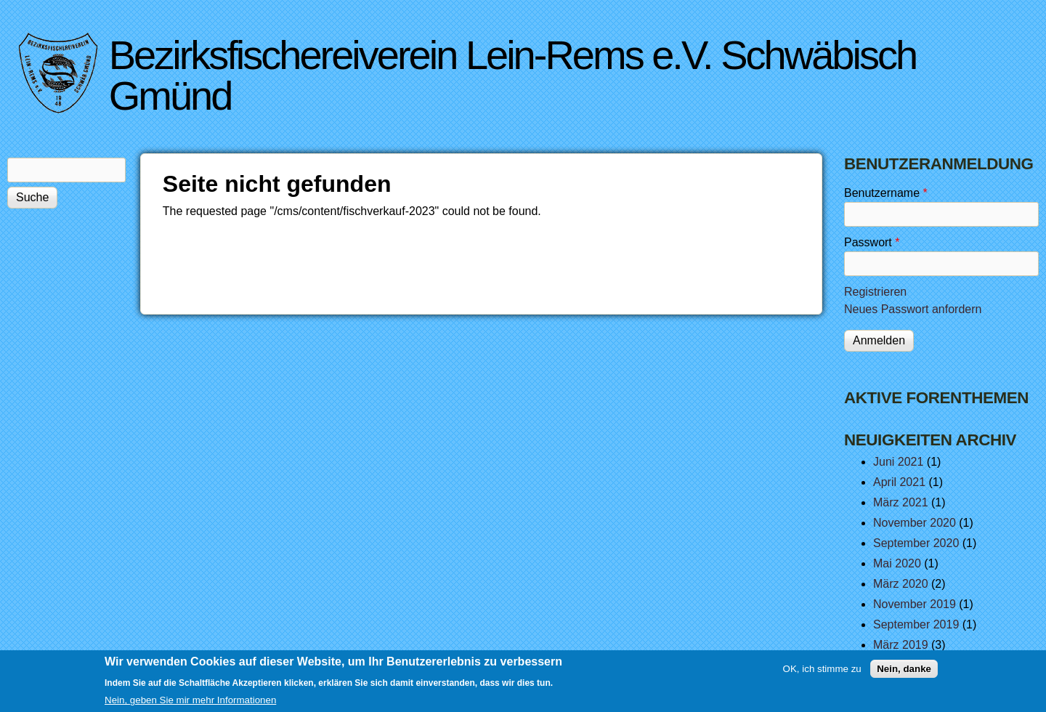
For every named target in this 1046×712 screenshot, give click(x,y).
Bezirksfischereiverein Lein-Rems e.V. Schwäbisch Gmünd (512, 75)
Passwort (871, 242)
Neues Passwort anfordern (912, 309)
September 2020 (916, 543)
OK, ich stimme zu (822, 673)
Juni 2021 (898, 462)
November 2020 (914, 523)
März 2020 (900, 584)
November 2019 (914, 604)
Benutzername (886, 193)
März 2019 (900, 645)
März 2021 (900, 502)
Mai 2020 (897, 563)
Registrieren (875, 292)
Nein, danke (904, 673)
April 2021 (899, 482)
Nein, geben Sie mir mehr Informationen (190, 704)
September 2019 (916, 624)
